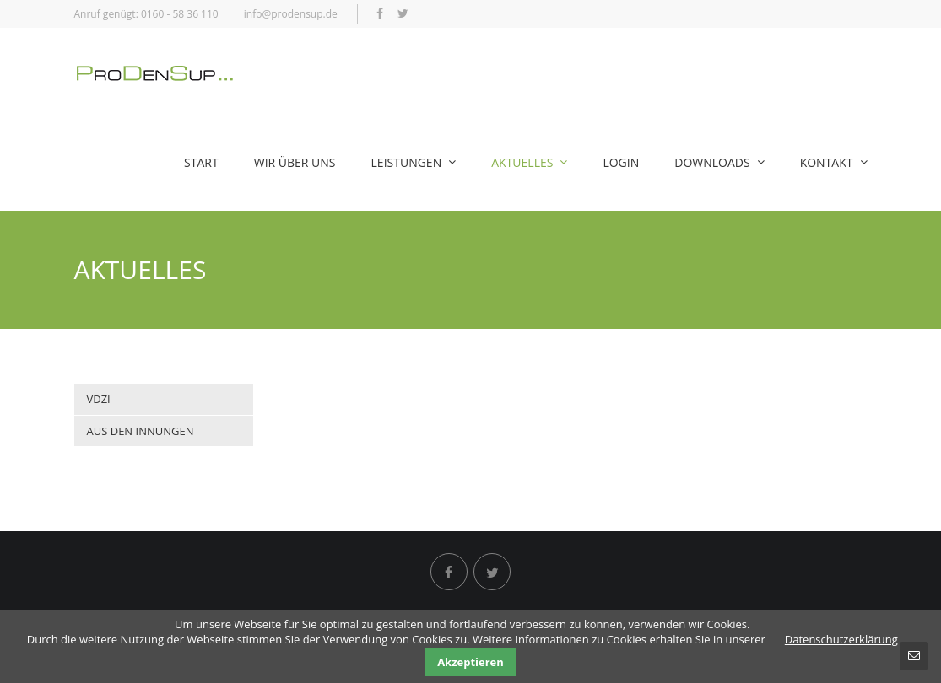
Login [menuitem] (621, 162)
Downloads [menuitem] (719, 162)
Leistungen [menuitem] (414, 162)
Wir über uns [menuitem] (295, 162)
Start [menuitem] (201, 162)
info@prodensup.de (291, 14)
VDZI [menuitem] (99, 398)
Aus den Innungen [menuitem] (140, 430)
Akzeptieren (470, 662)
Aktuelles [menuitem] (529, 162)
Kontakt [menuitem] (834, 162)
